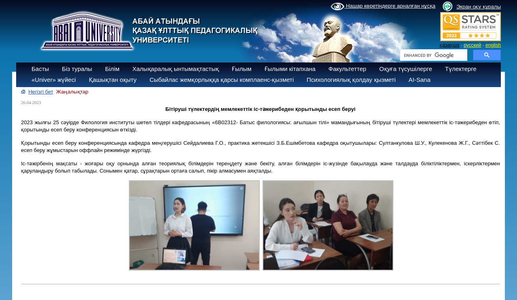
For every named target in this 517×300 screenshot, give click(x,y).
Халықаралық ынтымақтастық (175, 68)
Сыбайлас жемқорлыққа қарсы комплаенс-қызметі (221, 79)
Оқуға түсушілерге (405, 68)
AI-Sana (420, 79)
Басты (40, 68)
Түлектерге (461, 68)
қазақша (449, 45)
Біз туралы (77, 68)
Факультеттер (347, 68)
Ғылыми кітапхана (290, 68)
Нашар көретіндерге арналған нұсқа (382, 6)
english (493, 45)
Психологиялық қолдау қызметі (351, 79)
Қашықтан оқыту (113, 79)
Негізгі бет (40, 92)
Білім (112, 68)
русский (472, 45)
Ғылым (242, 68)
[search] (433, 55)
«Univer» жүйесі (54, 79)
